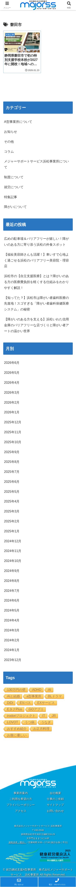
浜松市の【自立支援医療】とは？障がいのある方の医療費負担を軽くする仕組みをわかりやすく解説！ (36, 279)
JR (54, 713)
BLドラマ (55, 694)
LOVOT (12, 720)
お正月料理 (41, 726)
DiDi (10, 700)
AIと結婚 (13, 694)
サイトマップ (55, 802)
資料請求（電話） (17, 840)
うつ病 (29, 720)
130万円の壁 (16, 687)
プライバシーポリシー (20, 802)
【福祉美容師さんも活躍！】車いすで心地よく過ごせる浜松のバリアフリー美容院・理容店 (36, 258)
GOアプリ (36, 707)
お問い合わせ (55, 808)
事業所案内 (21, 791)
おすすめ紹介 (17, 726)
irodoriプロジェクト (21, 713)
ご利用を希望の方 (20, 796)
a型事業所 (34, 694)
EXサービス (46, 700)
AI (49, 687)
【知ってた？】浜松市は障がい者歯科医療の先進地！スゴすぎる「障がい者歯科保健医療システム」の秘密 (36, 301)
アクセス (20, 808)
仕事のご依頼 (55, 796)
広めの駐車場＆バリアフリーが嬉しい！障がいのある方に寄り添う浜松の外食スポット (36, 239)
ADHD (36, 687)
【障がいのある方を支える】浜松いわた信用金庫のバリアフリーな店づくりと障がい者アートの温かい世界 (36, 323)
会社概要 (55, 791)
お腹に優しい (17, 733)
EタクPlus (14, 707)
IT (43, 713)
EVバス (25, 700)
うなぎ (46, 720)
